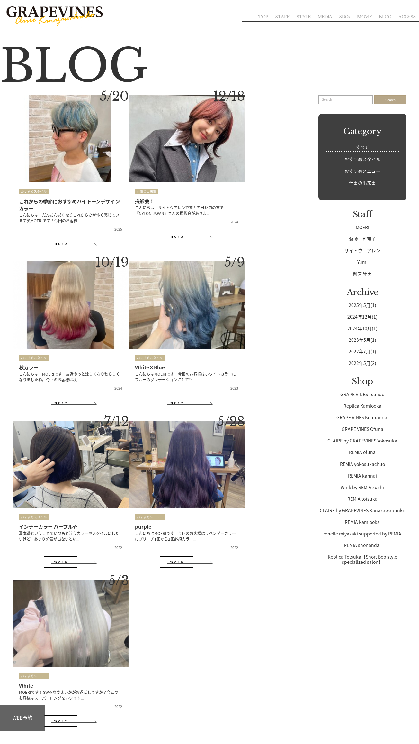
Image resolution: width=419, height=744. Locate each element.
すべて (362, 147)
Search (390, 100)
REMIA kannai (362, 475)
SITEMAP (52, 737)
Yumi (362, 262)
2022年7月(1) (362, 351)
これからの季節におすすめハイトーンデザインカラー (60, 191)
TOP (258, 16)
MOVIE (362, 16)
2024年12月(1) (362, 316)
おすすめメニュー (229, 326)
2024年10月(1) (362, 328)
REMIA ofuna (362, 452)
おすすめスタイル (34, 177)
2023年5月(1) (362, 340)
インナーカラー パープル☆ (148, 335)
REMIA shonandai (362, 545)
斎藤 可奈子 (362, 239)
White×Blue (34, 335)
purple (223, 335)
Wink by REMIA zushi (362, 487)
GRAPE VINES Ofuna (362, 429)
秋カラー (225, 187)
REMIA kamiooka (362, 522)
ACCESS (406, 16)
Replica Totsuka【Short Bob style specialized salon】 (362, 559)
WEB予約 (22, 717)
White (26, 476)
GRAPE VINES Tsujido (362, 394)
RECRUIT (110, 719)
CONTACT (308, 719)
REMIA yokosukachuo (362, 464)
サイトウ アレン (362, 250)
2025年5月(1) (362, 305)
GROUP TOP (28, 737)
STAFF (277, 16)
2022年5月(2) (362, 363)
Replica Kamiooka (362, 406)
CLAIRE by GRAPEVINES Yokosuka (362, 440)
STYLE (299, 16)
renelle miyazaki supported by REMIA (362, 533)
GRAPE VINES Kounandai (362, 417)
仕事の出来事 (128, 177)
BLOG (384, 16)
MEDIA (321, 16)
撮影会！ (127, 187)
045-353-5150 (215, 668)
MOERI (362, 227)
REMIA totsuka (362, 499)
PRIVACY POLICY (79, 737)
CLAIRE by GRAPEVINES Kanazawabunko (362, 510)
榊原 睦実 (362, 274)
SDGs (341, 16)
